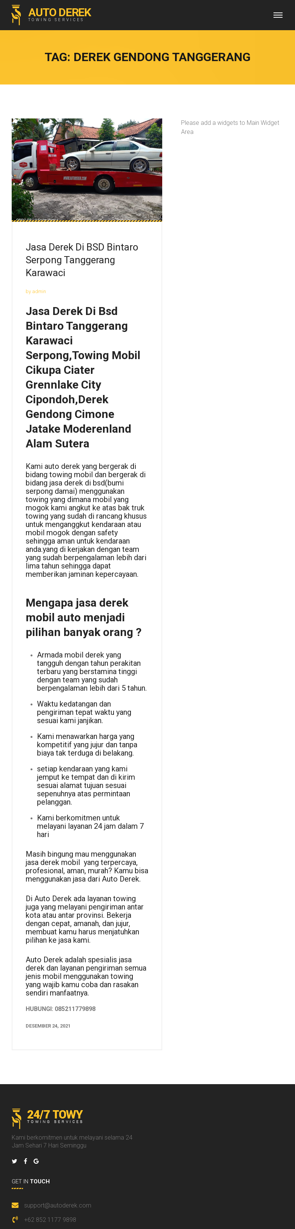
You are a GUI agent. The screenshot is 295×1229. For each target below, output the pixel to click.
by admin (36, 291)
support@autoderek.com (57, 1205)
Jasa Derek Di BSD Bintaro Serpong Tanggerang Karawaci (82, 259)
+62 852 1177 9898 (50, 1219)
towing (37, 499)
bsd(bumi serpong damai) (75, 487)
